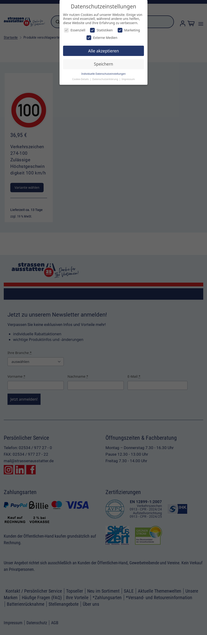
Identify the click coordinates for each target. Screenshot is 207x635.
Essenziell (74, 30)
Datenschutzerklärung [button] (105, 79)
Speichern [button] (103, 64)
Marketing (129, 30)
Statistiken (101, 30)
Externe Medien (102, 37)
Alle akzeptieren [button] (103, 51)
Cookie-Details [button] (80, 79)
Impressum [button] (128, 79)
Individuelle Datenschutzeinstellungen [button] (103, 73)
